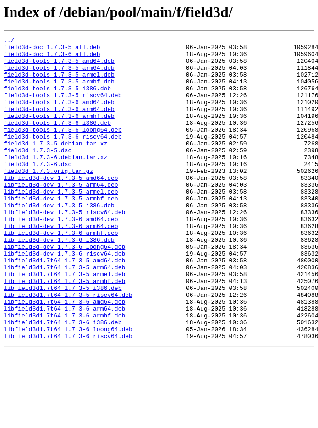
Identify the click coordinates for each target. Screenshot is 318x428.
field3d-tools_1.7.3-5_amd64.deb (59, 66)
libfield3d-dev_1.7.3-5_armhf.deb (61, 231)
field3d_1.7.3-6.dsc (37, 190)
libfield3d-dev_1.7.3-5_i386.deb (59, 239)
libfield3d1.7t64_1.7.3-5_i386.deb (62, 338)
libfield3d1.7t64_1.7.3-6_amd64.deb (64, 355)
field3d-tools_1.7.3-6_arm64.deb (59, 124)
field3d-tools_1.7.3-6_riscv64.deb (62, 157)
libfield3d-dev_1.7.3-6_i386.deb (59, 281)
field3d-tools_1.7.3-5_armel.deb (59, 82)
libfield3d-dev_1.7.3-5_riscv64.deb (64, 248)
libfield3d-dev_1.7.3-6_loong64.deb (64, 289)
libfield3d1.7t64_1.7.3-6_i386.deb (62, 380)
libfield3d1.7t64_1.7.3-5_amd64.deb (64, 305)
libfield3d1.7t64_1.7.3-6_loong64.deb (68, 388)
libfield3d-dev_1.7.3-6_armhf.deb (61, 272)
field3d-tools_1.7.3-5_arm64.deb (59, 74)
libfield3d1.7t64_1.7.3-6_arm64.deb (64, 363)
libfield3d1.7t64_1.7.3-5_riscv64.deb (68, 347)
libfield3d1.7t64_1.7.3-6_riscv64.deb (68, 396)
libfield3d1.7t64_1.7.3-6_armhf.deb (64, 371)
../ (9, 41)
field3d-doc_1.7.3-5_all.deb (52, 49)
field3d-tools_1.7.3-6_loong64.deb (62, 149)
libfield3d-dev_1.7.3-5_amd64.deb (61, 206)
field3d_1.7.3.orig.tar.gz (48, 198)
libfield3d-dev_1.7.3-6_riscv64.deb (64, 297)
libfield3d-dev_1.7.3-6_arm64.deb (61, 264)
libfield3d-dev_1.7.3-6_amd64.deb (61, 256)
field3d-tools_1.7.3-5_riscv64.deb (62, 107)
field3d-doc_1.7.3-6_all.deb (52, 58)
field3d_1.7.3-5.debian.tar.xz (55, 165)
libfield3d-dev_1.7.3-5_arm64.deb (61, 215)
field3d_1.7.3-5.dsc (37, 173)
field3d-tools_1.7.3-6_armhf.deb (59, 132)
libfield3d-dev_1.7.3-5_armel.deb (61, 223)
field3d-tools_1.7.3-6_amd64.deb (59, 115)
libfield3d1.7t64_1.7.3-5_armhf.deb (64, 330)
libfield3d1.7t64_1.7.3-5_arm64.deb (64, 314)
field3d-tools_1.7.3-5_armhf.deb (59, 91)
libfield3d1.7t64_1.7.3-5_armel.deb (64, 322)
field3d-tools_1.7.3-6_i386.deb (57, 140)
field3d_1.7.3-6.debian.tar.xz (55, 182)
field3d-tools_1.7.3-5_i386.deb (57, 99)
